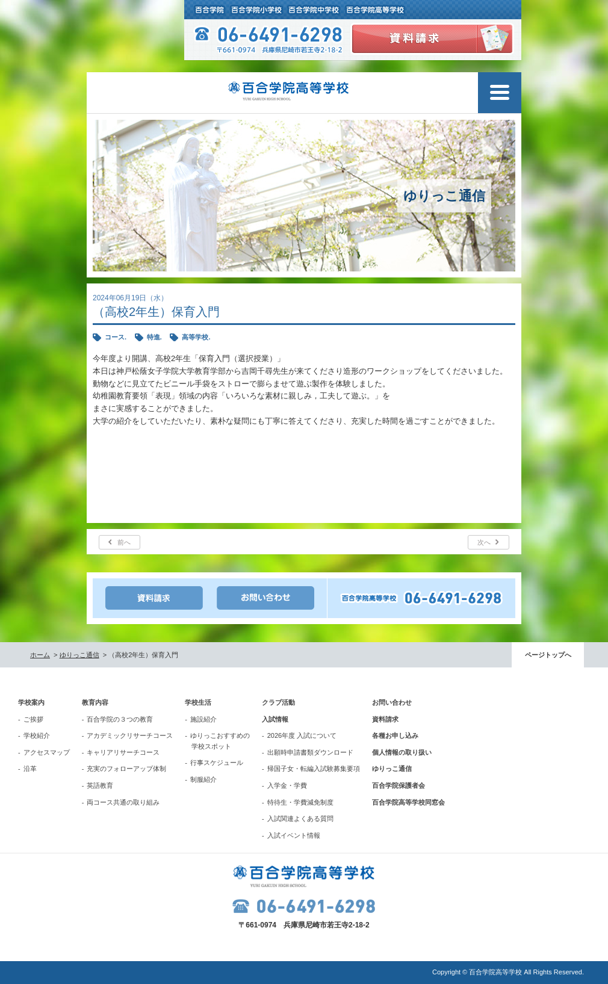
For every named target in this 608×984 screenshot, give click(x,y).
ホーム (40, 654)
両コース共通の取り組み (123, 802)
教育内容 (95, 702)
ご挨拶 (33, 719)
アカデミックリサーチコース (130, 735)
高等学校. (196, 337)
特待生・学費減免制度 (300, 802)
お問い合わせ (392, 702)
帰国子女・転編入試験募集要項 (313, 768)
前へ (124, 542)
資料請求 (385, 719)
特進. (154, 337)
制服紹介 (203, 779)
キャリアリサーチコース (123, 752)
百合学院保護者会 (398, 785)
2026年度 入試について (302, 735)
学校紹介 (36, 735)
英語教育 (100, 785)
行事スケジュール (216, 762)
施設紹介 (203, 719)
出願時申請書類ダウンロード (310, 752)
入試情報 (275, 719)
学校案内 (31, 702)
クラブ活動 (278, 702)
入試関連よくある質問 (300, 818)
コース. (115, 337)
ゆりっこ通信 (79, 654)
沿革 (30, 768)
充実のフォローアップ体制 (126, 768)
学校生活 (198, 702)
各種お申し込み (395, 735)
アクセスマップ (46, 752)
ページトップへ (548, 654)
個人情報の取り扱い (402, 752)
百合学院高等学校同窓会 (408, 802)
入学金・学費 (287, 785)
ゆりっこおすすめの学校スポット (220, 741)
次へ (484, 542)
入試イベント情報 (293, 835)
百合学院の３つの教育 (120, 719)
